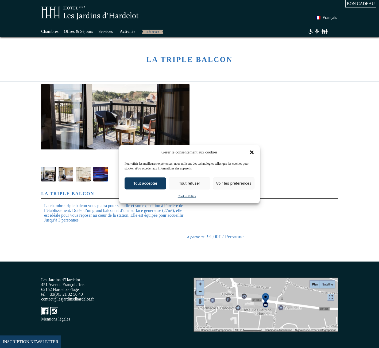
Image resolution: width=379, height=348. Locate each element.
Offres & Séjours (78, 31)
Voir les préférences (234, 183)
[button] (251, 152)
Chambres (50, 31)
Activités (127, 31)
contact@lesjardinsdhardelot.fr (67, 299)
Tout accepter (145, 183)
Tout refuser (189, 183)
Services (105, 31)
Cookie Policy (187, 196)
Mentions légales (55, 319)
